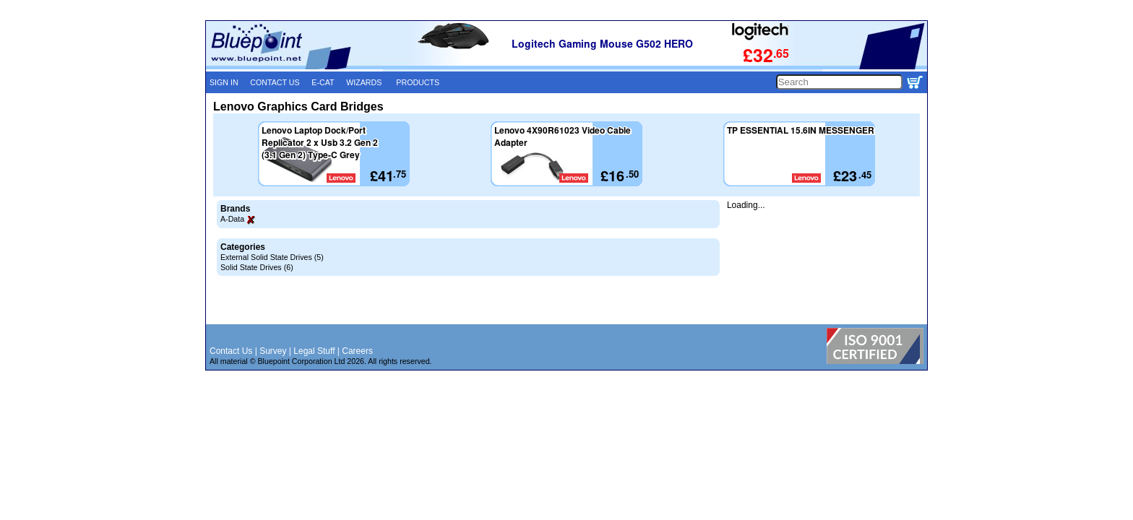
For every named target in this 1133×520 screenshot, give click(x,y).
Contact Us (231, 351)
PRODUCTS (417, 82)
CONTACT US (274, 82)
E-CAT (322, 82)
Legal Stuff (314, 351)
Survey (272, 351)
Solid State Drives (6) (256, 267)
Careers (357, 351)
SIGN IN (224, 82)
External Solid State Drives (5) (272, 257)
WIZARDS (364, 82)
